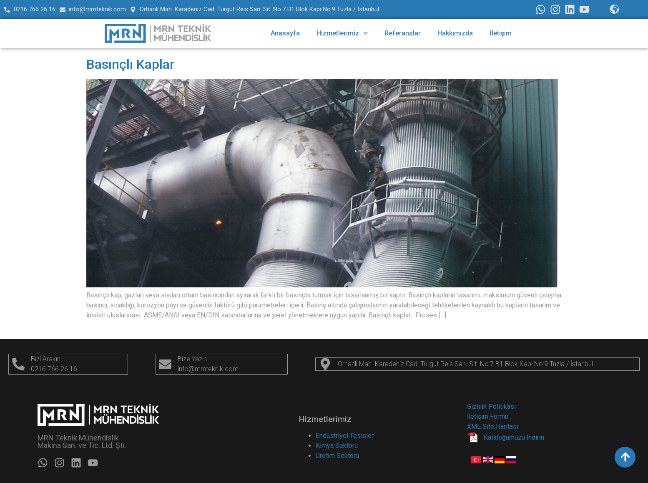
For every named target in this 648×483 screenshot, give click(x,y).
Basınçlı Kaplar (130, 64)
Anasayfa (285, 33)
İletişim (501, 33)
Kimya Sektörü (337, 446)
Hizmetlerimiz (342, 33)
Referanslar (402, 33)
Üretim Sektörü (337, 456)
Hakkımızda (455, 33)
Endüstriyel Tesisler (345, 436)
